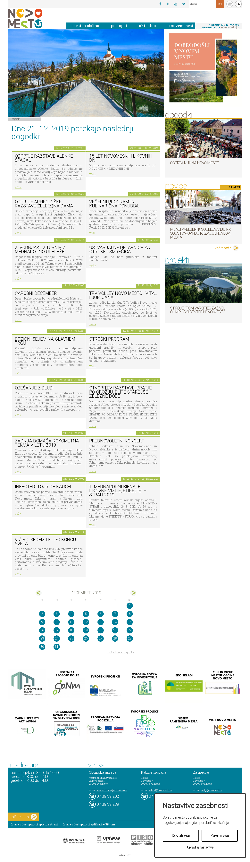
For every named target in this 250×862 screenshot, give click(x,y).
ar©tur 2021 (125, 855)
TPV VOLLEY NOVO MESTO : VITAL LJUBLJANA (123, 295)
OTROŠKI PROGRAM (109, 339)
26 (86, 638)
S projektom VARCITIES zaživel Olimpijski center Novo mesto (197, 310)
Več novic (222, 248)
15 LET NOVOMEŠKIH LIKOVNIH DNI (120, 158)
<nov (39, 593)
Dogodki (16, 119)
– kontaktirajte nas (220, 26)
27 (100, 638)
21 (115, 630)
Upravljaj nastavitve (200, 847)
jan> (133, 593)
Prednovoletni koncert (116, 441)
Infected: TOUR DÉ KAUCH (43, 486)
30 (42, 647)
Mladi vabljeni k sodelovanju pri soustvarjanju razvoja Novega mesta (200, 233)
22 (129, 630)
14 (115, 622)
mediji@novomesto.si (211, 790)
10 (56, 622)
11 (71, 622)
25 (71, 638)
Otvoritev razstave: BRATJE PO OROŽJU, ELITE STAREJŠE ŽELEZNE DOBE (120, 392)
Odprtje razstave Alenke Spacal (44, 158)
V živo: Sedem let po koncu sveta (45, 541)
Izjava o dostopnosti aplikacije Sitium (89, 824)
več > (18, 187)
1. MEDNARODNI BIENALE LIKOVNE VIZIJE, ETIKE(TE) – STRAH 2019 (118, 490)
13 (100, 622)
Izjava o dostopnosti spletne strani (34, 824)
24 (56, 638)
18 (71, 630)
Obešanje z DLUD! (34, 388)
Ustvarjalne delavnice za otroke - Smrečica (119, 249)
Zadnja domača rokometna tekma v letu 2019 (47, 443)
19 (86, 630)
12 (86, 622)
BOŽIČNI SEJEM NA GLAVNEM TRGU (45, 341)
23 (42, 638)
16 (42, 630)
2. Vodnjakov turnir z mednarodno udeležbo (41, 249)
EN (238, 4)
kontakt (229, 4)
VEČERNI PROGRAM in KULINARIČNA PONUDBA (114, 204)
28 (115, 638)
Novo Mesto (34, 18)
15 (129, 622)
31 (56, 647)
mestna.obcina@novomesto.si (111, 790)
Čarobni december (36, 293)
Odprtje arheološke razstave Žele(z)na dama (44, 204)
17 (56, 630)
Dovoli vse (181, 835)
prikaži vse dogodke (121, 652)
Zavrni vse (220, 835)
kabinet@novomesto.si (160, 790)
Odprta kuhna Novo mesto (194, 163)
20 (100, 630)
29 (129, 638)
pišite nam (24, 817)
